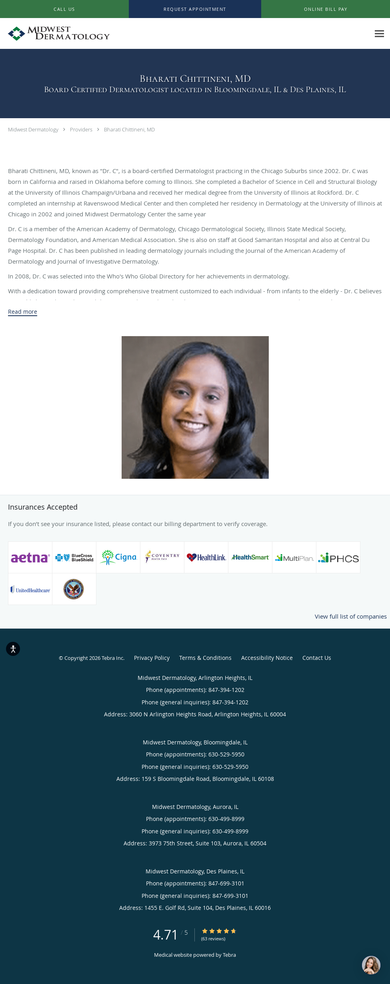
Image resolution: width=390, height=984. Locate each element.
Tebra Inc (112, 657)
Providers (81, 129)
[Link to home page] (57, 33)
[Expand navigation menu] (379, 33)
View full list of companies (351, 616)
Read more (22, 311)
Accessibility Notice (267, 657)
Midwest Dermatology (33, 129)
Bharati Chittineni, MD (129, 129)
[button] (195, 9)
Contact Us (316, 657)
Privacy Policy (152, 657)
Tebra (229, 954)
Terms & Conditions (205, 657)
